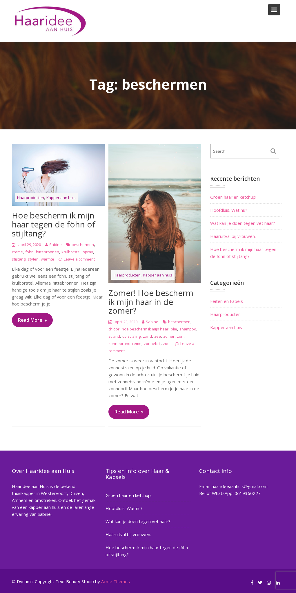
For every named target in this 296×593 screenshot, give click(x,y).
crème (17, 251)
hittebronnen (47, 251)
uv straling (131, 336)
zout (167, 343)
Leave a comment (79, 259)
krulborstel (71, 251)
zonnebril (152, 343)
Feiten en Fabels (226, 301)
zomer (169, 336)
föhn (29, 251)
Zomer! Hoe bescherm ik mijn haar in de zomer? (150, 301)
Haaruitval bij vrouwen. (233, 236)
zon (180, 336)
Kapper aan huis (61, 197)
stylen (33, 259)
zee (157, 336)
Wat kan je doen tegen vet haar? (242, 223)
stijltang (19, 259)
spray (88, 251)
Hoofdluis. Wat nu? (228, 210)
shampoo (187, 329)
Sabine (55, 244)
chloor (113, 329)
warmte (47, 259)
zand (147, 336)
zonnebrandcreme (124, 343)
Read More (30, 320)
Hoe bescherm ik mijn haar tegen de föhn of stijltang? (53, 224)
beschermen (83, 244)
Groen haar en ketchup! (233, 197)
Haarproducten (30, 197)
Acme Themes (115, 581)
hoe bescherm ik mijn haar (145, 329)
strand (114, 336)
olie (174, 329)
